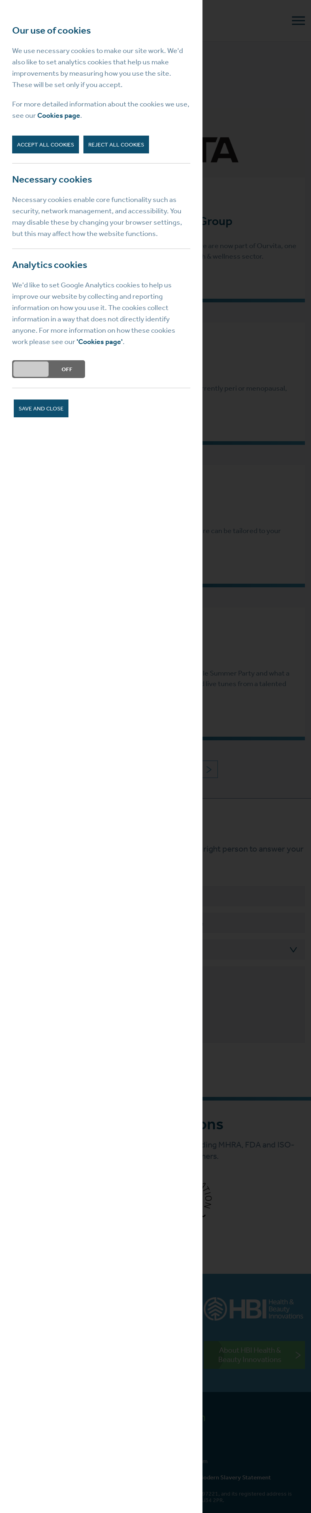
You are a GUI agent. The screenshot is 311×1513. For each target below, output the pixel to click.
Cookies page (58, 115)
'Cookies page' (100, 341)
